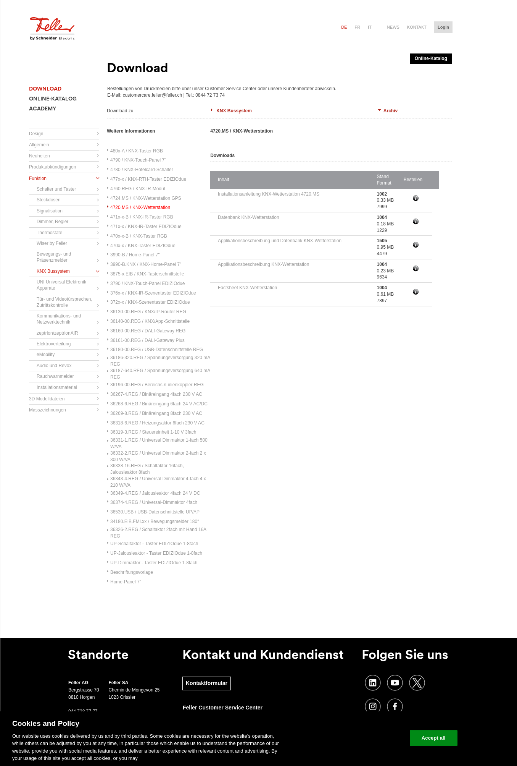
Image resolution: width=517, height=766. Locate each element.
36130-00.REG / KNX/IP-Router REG (148, 311)
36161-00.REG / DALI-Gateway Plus (147, 340)
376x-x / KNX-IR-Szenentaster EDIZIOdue (153, 293)
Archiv (390, 110)
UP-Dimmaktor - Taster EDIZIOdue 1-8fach (154, 562)
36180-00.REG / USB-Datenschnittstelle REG (156, 349)
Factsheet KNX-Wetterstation (247, 287)
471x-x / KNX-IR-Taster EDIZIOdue (146, 226)
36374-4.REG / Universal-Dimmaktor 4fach (153, 502)
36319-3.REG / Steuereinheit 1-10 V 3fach (153, 432)
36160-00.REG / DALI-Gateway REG (147, 331)
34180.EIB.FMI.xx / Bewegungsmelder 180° (154, 521)
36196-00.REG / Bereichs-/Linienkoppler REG (157, 384)
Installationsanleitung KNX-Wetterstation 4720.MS (268, 194)
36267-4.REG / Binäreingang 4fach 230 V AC (156, 394)
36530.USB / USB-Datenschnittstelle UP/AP (155, 512)
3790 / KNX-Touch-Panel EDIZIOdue (147, 283)
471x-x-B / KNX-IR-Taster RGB (141, 217)
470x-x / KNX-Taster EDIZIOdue (143, 245)
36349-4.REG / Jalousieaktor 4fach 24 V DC (155, 493)
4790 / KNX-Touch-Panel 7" (138, 160)
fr (357, 27)
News (393, 27)
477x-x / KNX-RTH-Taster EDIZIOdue (148, 179)
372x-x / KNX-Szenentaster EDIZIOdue (150, 302)
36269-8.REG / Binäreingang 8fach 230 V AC (156, 413)
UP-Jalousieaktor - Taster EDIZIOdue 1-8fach (156, 553)
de (344, 27)
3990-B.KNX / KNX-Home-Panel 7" (145, 264)
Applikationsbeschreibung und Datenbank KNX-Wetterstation (279, 240)
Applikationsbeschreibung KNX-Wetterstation (263, 264)
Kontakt (417, 27)
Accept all (434, 738)
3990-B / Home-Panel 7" (135, 254)
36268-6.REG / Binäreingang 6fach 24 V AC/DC (159, 403)
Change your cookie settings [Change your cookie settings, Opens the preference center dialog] (368, 738)
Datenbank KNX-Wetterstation (248, 217)
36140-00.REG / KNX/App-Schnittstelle (150, 321)
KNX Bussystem (234, 110)
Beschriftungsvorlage (131, 572)
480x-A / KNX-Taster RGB (136, 151)
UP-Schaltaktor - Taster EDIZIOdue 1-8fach (154, 543)
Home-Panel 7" (125, 582)
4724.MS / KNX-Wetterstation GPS (145, 198)
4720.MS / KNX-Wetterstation (140, 207)
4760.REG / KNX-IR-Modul (137, 188)
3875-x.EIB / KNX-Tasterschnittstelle (147, 274)
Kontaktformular (206, 683)
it (370, 27)
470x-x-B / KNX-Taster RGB (138, 236)
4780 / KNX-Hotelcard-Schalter (141, 169)
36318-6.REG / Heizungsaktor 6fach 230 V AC (157, 423)
